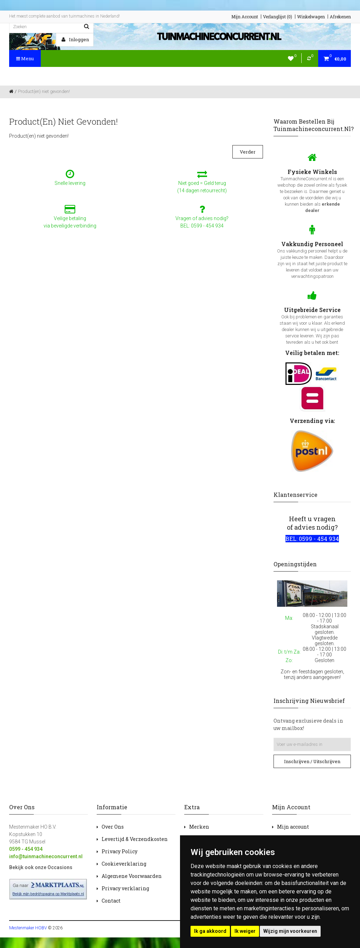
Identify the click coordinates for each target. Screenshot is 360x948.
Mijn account (293, 826)
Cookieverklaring (124, 863)
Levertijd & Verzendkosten (135, 839)
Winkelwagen (311, 16)
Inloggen (75, 39)
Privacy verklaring (125, 888)
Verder (248, 152)
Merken (199, 826)
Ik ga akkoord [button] (210, 931)
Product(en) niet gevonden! (44, 91)
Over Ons (113, 826)
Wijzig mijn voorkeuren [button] (290, 931)
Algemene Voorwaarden (132, 876)
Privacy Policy (119, 851)
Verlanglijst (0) (277, 16)
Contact (111, 900)
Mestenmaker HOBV (28, 927)
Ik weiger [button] (245, 931)
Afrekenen (340, 16)
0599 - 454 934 (26, 849)
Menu (25, 58)
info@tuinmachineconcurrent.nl (46, 856)
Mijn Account (244, 16)
